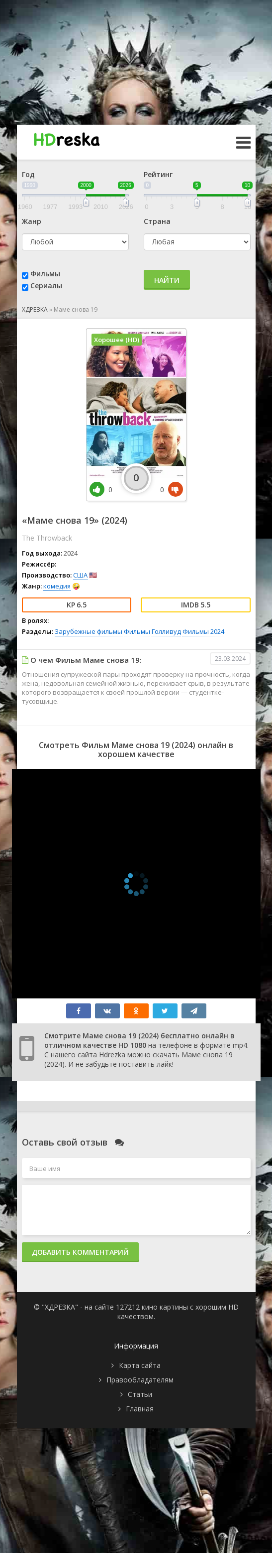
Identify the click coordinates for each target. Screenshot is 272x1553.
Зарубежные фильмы (88, 631)
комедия (57, 586)
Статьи (140, 1394)
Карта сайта (140, 1365)
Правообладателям (140, 1379)
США (80, 575)
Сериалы (46, 285)
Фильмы (45, 273)
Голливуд (166, 631)
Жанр (31, 221)
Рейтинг (158, 174)
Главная (140, 1408)
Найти (167, 280)
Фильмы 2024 (203, 631)
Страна (157, 221)
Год (28, 174)
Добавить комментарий (80, 1252)
